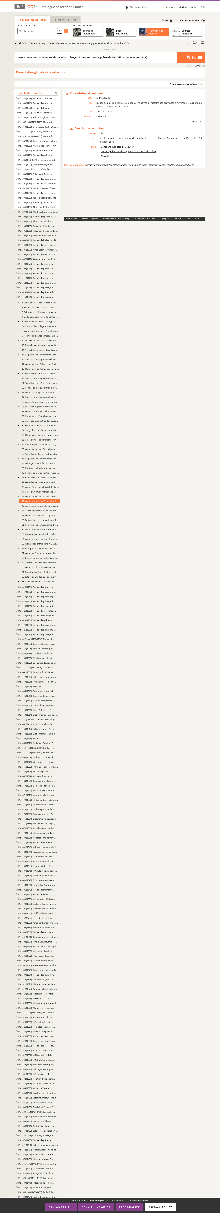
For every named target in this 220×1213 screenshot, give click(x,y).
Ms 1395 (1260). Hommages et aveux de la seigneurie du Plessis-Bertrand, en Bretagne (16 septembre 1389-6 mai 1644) (38, 202)
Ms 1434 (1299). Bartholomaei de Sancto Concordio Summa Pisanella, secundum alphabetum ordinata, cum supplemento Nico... (37, 653)
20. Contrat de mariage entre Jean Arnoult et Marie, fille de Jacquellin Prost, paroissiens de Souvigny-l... (40, 378)
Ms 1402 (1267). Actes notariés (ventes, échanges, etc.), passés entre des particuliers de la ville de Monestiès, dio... (38, 235)
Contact (194, 7)
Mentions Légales (90, 218)
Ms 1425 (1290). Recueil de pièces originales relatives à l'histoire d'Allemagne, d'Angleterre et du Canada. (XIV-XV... (37, 629)
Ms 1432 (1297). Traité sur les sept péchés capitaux (37, 643)
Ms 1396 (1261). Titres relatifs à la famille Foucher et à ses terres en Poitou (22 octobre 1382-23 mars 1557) (38, 207)
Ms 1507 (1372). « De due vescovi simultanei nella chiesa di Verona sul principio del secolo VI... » (38, 965)
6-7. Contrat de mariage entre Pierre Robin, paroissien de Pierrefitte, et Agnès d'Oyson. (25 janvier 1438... (40, 326)
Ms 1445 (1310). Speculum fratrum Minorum (37, 691)
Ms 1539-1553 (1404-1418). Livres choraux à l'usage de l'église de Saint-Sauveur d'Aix (37, 1111)
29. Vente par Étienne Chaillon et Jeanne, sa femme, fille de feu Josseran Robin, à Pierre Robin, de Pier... (40, 420)
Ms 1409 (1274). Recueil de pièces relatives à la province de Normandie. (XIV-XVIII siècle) (37, 268)
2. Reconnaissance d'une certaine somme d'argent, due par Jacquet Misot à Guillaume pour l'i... (40, 307)
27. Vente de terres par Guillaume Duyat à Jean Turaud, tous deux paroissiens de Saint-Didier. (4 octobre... (40, 411)
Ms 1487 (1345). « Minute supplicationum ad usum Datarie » (38, 870)
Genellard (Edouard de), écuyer (117, 146)
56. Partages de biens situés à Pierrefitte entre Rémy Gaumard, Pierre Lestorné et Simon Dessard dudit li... (40, 548)
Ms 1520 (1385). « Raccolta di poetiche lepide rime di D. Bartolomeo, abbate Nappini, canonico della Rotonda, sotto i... (37, 1022)
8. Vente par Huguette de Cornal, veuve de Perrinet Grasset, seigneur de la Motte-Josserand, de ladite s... (40, 331)
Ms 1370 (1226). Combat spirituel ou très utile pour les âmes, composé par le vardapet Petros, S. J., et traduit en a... (38, 126)
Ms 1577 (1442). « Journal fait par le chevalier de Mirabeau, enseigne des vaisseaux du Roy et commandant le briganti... (37, 1168)
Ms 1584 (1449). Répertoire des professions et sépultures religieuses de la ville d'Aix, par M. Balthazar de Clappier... (37, 1187)
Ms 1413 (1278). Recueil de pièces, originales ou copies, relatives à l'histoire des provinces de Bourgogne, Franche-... (37, 287)
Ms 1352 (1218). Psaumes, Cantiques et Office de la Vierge (37, 98)
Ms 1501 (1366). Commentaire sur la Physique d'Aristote (38, 936)
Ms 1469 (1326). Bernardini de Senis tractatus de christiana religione (37, 785)
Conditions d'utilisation (144, 218)
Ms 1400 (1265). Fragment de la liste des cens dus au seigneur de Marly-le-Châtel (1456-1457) (38, 226)
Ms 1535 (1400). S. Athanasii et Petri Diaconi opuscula (37, 1092)
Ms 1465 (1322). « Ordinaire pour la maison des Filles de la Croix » (38, 766)
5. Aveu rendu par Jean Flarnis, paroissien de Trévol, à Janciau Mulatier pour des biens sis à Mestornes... (40, 321)
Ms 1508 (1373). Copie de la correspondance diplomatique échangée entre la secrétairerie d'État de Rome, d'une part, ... (38, 970)
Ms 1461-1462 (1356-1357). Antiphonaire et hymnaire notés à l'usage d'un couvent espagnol (37, 752)
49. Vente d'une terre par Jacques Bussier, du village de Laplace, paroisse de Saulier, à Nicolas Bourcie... (40, 515)
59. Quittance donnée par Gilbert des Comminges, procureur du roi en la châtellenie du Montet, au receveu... (40, 562)
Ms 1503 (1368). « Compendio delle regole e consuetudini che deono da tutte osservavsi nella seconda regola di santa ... (38, 946)
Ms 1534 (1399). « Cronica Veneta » (34, 1088)
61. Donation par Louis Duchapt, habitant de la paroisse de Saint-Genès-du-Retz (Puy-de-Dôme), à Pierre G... (40, 572)
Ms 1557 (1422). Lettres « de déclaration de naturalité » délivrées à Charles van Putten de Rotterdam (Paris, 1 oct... (38, 1130)
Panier (167, 20)
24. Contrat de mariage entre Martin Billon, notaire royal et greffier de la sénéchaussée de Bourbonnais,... (40, 397)
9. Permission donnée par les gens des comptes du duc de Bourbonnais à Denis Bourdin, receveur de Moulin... (40, 335)
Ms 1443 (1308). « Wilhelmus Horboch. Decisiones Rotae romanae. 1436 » (37, 681)
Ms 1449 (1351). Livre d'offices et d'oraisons (37, 710)
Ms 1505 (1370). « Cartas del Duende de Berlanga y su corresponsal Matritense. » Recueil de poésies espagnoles (38, 955)
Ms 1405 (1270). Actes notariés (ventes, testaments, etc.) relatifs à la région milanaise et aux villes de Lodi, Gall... (38, 249)
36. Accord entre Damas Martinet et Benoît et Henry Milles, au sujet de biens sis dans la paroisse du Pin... (40, 453)
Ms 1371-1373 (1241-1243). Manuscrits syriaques (37, 131)
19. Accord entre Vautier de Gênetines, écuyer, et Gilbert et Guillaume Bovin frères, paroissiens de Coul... (40, 373)
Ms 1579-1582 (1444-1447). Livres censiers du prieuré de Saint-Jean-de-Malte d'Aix (37, 1178)
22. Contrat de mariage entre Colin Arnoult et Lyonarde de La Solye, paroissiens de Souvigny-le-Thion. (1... (40, 387)
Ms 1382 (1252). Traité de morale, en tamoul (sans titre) (38, 141)
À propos (170, 7)
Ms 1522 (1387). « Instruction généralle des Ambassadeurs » (37, 1031)
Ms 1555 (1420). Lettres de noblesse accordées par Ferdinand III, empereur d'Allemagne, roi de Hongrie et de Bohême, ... (38, 1121)
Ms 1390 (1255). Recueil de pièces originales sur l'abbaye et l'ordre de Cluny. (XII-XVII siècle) (37, 178)
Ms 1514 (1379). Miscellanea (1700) (34, 998)
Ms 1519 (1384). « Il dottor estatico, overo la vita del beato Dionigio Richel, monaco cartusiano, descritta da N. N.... (37, 1017)
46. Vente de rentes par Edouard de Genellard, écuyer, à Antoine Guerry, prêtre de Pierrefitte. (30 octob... (40, 501)
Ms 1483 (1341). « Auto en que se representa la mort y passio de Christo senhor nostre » (38, 851)
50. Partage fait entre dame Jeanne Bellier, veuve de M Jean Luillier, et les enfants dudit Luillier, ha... (40, 520)
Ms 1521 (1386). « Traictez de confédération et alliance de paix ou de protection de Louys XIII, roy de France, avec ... (37, 1026)
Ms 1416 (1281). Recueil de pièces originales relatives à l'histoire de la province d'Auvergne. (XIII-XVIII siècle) (37, 587)
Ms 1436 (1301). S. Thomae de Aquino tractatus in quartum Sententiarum (37, 662)
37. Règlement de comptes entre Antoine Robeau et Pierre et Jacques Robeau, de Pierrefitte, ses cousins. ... (40, 458)
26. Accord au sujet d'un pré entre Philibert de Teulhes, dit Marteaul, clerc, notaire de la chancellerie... (40, 406)
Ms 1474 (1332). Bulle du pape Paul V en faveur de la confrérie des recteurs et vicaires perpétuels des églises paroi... (38, 809)
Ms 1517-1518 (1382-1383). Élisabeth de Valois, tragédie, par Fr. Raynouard (37, 1012)
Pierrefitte (106, 156)
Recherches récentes (192, 20)
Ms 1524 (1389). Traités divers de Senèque (37, 1040)
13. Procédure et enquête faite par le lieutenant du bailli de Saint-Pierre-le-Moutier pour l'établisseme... (40, 345)
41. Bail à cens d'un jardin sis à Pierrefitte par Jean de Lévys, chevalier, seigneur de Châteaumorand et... (40, 477)
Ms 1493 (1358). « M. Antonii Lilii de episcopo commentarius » (38, 899)
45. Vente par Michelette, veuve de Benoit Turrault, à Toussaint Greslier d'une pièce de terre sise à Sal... (40, 496)
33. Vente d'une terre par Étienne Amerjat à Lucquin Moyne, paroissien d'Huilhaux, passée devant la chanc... (40, 439)
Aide (203, 7)
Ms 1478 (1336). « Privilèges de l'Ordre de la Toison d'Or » (38, 828)
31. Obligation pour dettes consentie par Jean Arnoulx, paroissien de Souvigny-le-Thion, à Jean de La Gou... (40, 430)
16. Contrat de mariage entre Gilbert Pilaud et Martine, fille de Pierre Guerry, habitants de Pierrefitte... (40, 359)
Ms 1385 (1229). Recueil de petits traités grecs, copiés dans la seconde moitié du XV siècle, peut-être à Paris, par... (37, 155)
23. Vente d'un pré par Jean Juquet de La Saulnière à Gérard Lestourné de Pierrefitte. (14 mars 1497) (40, 392)
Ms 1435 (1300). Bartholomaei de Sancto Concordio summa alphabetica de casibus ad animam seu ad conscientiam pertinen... (37, 658)
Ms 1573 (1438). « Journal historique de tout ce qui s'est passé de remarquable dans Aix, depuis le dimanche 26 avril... (37, 1154)
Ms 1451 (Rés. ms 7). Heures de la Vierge (36, 719)
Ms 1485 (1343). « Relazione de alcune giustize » (37, 861)
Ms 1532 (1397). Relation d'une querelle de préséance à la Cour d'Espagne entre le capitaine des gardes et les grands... (37, 1078)
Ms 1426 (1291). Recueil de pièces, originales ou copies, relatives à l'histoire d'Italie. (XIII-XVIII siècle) (37, 634)
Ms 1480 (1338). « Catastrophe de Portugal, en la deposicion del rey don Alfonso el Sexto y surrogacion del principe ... (37, 837)
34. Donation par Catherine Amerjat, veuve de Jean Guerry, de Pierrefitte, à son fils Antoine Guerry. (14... (40, 444)
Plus (194, 121)
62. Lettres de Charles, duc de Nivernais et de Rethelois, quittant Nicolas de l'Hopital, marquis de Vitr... (40, 576)
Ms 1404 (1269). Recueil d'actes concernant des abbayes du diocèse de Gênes (37, 245)
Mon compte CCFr (140, 7)
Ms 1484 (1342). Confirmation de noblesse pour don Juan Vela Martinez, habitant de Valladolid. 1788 (37, 856)
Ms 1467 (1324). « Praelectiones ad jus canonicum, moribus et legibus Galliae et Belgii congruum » (38, 776)
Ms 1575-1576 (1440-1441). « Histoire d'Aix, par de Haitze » (37, 1163)
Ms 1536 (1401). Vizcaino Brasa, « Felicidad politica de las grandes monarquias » (38, 1097)
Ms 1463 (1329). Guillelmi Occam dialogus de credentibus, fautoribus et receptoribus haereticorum (37, 757)
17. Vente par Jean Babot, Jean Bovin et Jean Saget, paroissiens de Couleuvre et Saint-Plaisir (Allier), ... (40, 364)
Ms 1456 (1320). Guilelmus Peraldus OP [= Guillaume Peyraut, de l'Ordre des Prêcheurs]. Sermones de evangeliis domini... (37, 743)
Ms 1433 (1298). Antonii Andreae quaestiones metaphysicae (37, 648)
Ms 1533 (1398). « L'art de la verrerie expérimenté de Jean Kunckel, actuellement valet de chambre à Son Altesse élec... (38, 1083)
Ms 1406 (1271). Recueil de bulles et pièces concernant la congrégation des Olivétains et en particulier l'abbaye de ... (38, 254)
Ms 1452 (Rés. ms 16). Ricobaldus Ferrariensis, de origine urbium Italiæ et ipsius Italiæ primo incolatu (37, 724)
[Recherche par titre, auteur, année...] (36, 31)
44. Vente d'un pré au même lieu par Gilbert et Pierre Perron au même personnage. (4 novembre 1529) (40, 491)
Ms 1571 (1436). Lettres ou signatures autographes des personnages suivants (38, 1144)
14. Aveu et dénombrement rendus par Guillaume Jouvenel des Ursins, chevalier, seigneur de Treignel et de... (40, 349)
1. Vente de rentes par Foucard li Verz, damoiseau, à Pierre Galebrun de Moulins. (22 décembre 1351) (40, 302)
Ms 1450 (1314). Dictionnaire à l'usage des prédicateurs (38, 714)
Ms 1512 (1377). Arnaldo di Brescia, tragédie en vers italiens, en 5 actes (38, 988)
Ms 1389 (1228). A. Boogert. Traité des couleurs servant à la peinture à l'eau (38, 174)
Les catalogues (32, 19)
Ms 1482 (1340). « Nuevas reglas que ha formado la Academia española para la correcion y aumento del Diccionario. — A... (38, 847)
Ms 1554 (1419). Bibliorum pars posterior (37, 1116)
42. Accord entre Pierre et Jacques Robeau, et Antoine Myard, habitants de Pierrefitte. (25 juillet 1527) (40, 482)
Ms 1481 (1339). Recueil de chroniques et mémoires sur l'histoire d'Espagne (37, 842)
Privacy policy (160, 1207)
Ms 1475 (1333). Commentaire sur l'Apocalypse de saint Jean (37, 814)
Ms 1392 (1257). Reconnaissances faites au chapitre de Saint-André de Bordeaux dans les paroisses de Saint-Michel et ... (38, 188)
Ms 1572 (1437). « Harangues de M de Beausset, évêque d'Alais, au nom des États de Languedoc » (38, 1149)
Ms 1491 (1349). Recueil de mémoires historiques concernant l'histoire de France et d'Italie (37, 889)
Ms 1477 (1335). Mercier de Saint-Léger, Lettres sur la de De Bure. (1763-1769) (38, 823)
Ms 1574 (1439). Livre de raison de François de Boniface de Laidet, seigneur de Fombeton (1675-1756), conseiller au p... (37, 1159)
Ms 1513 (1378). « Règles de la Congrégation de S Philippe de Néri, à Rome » (37, 993)
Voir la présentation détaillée (184, 83)
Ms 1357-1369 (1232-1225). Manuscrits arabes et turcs (37, 122)
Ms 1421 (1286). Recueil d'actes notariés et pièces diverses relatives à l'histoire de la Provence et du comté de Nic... (37, 610)
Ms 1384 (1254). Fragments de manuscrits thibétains (37, 150)
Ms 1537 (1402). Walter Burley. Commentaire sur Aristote (37, 1102)
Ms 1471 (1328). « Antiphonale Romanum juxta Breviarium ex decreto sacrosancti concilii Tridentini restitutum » (38, 795)
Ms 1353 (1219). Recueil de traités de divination (37, 103)
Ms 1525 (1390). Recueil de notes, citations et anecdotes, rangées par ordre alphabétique (37, 1045)
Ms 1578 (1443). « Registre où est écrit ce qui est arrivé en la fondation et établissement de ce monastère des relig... (37, 1173)
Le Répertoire (65, 20)
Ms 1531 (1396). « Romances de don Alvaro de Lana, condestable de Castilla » (37, 1074)
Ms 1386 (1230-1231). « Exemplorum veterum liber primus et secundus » (38, 159)
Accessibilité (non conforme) (116, 218)
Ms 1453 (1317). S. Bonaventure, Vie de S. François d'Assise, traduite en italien (37, 728)
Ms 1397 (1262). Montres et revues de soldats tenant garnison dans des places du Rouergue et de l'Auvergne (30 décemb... (38, 211)
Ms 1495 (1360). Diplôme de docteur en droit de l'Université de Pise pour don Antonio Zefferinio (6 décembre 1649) (38, 908)
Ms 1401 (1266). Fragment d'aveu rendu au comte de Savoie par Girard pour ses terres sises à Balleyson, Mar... (38, 230)
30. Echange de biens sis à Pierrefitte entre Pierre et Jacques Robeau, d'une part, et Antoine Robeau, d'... (40, 425)
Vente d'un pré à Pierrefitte (142, 151)
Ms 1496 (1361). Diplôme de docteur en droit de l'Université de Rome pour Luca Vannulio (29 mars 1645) (38, 913)
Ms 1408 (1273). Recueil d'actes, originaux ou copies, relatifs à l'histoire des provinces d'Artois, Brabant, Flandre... (37, 263)
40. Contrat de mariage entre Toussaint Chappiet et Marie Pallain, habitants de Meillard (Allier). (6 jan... (40, 472)
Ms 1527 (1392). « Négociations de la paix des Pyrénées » (37, 1055)
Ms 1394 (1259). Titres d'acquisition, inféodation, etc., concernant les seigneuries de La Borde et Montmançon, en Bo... (38, 197)
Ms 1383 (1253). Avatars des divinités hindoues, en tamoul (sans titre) (38, 145)
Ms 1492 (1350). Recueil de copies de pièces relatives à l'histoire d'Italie (37, 894)
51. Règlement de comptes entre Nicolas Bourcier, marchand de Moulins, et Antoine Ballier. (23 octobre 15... (40, 524)
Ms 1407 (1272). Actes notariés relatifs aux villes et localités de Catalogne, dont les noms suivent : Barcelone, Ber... (38, 259)
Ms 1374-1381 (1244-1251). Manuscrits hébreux (37, 136)
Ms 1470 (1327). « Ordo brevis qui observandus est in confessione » (37, 790)
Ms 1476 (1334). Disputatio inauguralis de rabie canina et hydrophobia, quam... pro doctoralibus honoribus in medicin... (38, 818)
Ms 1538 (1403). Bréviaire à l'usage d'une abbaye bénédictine (37, 1107)
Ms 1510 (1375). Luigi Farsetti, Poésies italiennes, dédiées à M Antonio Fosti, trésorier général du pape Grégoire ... (38, 979)
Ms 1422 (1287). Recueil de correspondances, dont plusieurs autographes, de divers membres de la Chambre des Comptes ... (38, 615)
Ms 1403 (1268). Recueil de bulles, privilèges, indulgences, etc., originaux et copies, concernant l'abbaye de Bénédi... (38, 240)
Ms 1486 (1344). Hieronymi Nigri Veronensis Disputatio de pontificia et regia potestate (37, 866)
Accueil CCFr (21, 43)
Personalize (129, 1207)
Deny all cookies (96, 1207)
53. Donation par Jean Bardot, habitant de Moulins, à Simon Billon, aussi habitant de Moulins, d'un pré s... (40, 534)
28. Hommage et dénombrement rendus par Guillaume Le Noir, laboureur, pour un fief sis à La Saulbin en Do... (40, 416)
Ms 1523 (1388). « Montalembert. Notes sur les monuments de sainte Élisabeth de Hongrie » (37, 1036)
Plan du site (71, 218)
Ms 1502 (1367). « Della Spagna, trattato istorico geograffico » (38, 941)
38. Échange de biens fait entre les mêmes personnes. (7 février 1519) (40, 463)
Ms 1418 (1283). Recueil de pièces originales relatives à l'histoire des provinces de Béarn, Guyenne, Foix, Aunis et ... (37, 596)
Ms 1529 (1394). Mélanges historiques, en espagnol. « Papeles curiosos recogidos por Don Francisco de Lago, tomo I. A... (37, 1064)
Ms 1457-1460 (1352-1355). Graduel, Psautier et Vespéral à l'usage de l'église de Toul (37, 747)
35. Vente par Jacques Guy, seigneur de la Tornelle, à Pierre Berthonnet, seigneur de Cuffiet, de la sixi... (40, 449)
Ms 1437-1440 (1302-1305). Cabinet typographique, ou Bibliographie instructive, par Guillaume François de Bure (37, 667)
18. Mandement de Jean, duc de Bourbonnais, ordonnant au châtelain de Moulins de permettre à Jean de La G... (40, 368)
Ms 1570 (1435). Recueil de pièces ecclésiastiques (37, 1140)
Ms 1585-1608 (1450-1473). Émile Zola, (37, 1192)
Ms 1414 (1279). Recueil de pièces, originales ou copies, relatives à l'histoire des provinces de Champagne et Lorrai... (37, 292)
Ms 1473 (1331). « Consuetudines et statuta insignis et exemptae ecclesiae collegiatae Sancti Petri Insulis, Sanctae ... (37, 804)
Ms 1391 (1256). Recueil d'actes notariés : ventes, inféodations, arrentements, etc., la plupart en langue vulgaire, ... (38, 183)
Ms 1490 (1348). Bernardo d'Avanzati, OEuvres (37, 884)
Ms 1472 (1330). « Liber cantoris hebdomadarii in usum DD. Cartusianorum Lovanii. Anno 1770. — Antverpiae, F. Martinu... (38, 799)
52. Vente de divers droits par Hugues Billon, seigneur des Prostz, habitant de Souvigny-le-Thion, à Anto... (40, 529)
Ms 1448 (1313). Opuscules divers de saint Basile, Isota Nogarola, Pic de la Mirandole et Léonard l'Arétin (37, 705)
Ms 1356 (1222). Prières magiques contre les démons (38, 117)
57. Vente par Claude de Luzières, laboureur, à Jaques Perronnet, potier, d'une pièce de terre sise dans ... (40, 553)
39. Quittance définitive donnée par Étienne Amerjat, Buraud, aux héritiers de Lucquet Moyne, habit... (40, 468)
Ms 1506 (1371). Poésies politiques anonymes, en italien (37, 960)
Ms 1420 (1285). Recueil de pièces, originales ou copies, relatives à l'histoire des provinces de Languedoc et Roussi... (37, 606)
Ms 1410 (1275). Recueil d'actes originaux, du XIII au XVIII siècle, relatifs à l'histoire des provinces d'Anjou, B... (37, 273)
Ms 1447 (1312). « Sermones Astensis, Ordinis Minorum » (38, 700)
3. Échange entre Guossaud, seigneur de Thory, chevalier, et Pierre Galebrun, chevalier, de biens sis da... (40, 312)
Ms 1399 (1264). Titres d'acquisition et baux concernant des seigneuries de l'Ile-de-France (37, 221)
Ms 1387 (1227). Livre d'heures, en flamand (37, 164)
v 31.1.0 (198, 218)
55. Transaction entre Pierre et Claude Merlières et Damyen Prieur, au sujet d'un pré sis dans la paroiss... (40, 543)
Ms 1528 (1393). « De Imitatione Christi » (36, 1059)
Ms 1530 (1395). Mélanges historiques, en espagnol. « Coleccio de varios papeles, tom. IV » (37, 1069)
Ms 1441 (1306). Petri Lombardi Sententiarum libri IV (37, 672)
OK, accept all (61, 1207)
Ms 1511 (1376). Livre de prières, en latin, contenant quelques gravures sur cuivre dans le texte (38, 984)
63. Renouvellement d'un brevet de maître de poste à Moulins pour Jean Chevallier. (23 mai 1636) (40, 581)
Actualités (182, 7)
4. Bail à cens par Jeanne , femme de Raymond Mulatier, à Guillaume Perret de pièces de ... (40, 316)
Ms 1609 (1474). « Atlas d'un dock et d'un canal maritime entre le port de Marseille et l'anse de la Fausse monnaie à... (38, 1196)
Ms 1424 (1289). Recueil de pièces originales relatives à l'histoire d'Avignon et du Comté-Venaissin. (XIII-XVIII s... (37, 625)
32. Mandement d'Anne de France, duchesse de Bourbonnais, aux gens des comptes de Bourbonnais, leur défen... (40, 435)
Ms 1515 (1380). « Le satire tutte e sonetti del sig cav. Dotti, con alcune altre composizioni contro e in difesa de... (38, 1003)
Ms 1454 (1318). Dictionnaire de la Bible (36, 733)
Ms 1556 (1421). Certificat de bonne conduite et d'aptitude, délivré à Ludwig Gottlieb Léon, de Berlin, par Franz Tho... (38, 1126)
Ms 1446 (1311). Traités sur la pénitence (36, 695)
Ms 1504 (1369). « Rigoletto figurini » (35, 951)
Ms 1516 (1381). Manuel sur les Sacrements (37, 1007)
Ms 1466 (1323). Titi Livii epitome (33, 771)
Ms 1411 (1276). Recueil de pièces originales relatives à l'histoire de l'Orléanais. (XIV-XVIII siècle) (37, 278)
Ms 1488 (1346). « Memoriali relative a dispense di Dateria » (38, 875)
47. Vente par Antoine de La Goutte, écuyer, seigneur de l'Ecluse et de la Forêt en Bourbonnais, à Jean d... (40, 505)
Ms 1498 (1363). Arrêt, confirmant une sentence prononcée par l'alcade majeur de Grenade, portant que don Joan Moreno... (38, 922)
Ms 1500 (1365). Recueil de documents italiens (37, 932)
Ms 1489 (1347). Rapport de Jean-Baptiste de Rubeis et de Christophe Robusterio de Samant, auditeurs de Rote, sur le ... (38, 880)
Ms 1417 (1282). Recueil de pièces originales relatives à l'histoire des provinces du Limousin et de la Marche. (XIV (37, 591)
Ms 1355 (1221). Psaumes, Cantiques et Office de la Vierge (37, 112)
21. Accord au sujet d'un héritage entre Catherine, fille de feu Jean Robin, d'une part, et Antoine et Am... (40, 383)
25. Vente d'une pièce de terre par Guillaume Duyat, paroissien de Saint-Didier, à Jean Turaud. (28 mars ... (40, 401)
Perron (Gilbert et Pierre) (114, 151)
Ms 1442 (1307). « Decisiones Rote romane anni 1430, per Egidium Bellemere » (37, 676)
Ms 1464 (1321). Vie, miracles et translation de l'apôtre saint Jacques (37, 762)
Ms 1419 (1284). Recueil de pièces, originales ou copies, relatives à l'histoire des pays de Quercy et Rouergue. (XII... (37, 601)
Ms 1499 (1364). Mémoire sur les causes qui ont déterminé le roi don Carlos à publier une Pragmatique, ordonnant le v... (38, 927)
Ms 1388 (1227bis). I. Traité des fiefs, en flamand (37, 169)
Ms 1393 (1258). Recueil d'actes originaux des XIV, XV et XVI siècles (37, 193)
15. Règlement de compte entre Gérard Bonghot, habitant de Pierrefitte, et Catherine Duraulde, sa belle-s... (40, 354)
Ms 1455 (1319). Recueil (29, 738)
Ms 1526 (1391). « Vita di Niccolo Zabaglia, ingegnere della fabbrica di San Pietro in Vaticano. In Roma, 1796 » (37, 1050)
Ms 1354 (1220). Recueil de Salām (33, 107)
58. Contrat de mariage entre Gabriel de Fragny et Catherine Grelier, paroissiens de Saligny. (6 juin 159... (40, 557)
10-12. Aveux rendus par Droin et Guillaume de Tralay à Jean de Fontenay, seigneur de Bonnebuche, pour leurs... (40, 340)
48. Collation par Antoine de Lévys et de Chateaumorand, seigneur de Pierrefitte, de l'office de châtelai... (40, 510)
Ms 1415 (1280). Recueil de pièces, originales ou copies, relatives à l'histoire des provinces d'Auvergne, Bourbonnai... (37, 297)
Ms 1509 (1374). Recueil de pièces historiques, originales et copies (37, 974)
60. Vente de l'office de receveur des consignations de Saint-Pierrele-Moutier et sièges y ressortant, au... (40, 567)
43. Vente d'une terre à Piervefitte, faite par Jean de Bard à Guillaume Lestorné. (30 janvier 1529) (40, 487)
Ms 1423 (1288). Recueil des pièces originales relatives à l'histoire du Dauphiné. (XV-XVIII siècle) (37, 620)
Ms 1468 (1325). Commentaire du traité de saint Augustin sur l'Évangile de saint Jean (38, 780)
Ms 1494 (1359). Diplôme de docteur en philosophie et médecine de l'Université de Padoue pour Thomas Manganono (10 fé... (38, 903)
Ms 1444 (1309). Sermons (29, 686)
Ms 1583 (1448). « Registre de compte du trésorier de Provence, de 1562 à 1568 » (37, 1182)
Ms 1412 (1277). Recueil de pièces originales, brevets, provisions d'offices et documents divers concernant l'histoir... (37, 282)
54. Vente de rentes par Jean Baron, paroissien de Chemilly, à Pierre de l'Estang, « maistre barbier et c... (40, 539)
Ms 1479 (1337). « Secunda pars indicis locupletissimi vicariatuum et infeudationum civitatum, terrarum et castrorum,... (37, 832)
